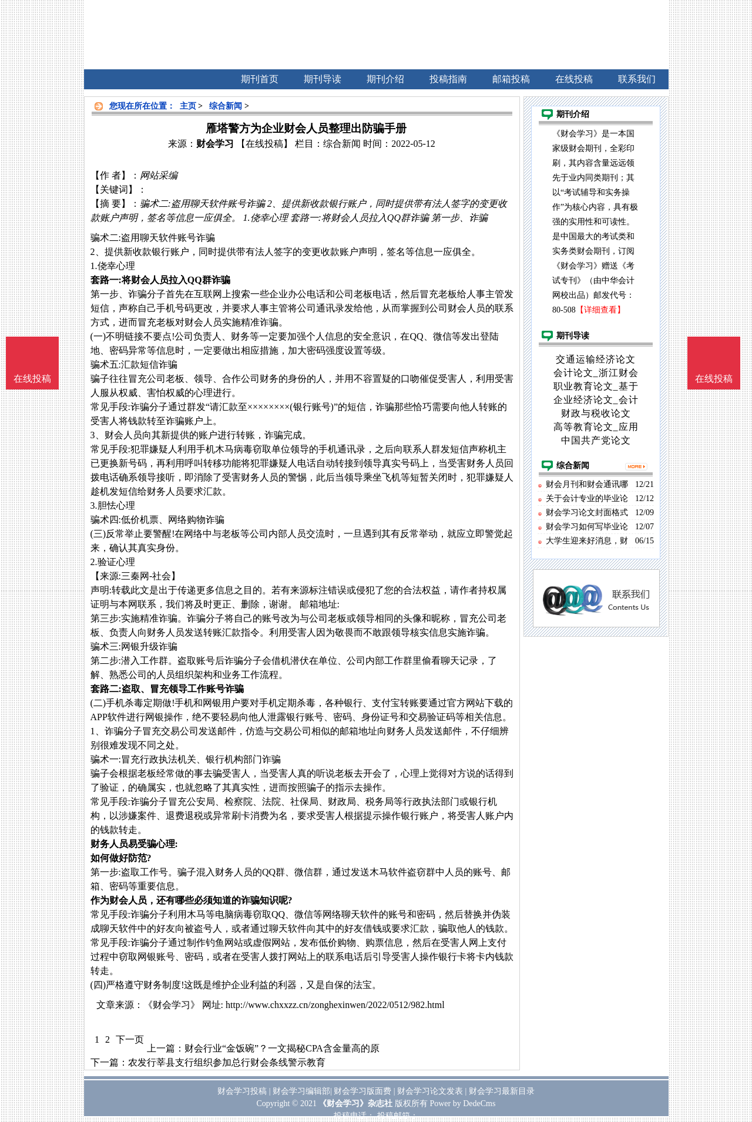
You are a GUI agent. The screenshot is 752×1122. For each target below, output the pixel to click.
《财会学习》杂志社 (355, 1103)
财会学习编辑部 (301, 1091)
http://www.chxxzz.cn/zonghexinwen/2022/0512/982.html (335, 1005)
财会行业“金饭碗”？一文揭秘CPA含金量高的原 (282, 1048)
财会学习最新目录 (502, 1091)
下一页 (130, 1039)
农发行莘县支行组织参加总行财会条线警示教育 (226, 1062)
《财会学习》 (171, 1005)
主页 (188, 106)
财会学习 (215, 144)
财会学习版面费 (362, 1091)
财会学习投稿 (242, 1091)
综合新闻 (225, 106)
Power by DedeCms (462, 1103)
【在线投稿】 (264, 144)
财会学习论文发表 (430, 1091)
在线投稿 (714, 379)
